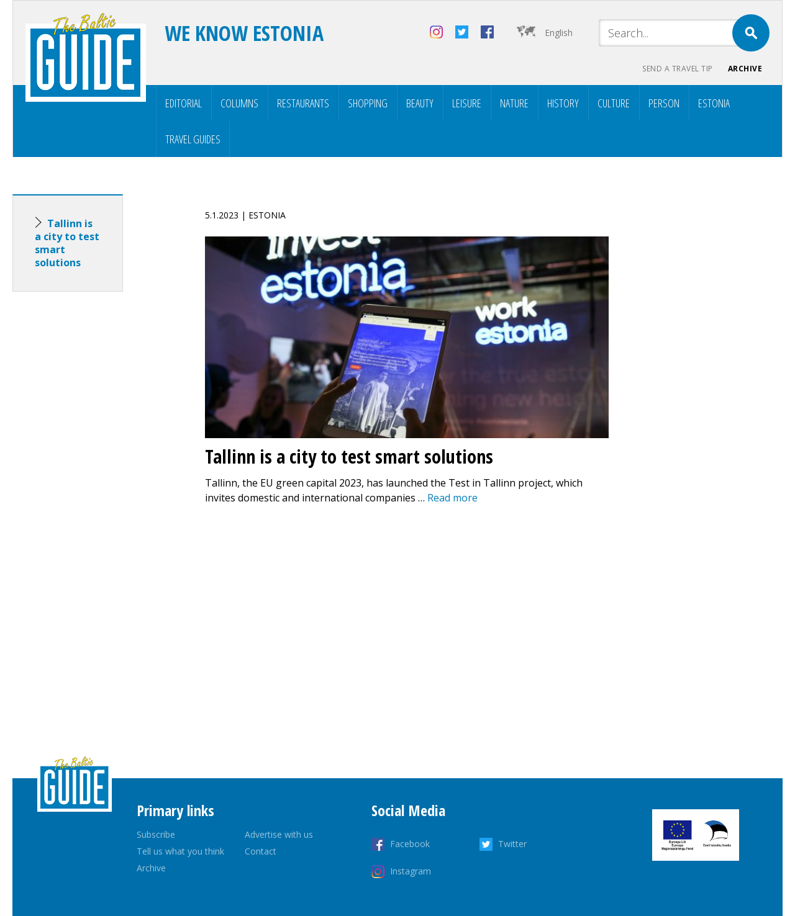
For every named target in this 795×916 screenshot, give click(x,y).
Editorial (183, 103)
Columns (239, 103)
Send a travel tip (677, 68)
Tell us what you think (180, 851)
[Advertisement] (90, 496)
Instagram (410, 871)
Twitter (512, 844)
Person (663, 103)
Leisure (466, 103)
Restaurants (303, 103)
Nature (514, 103)
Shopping (368, 103)
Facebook (410, 844)
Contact (260, 851)
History (563, 103)
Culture (613, 103)
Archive (745, 68)
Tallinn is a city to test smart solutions (67, 243)
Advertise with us (279, 834)
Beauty (420, 103)
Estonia (714, 103)
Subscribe (156, 834)
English (559, 32)
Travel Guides (192, 139)
